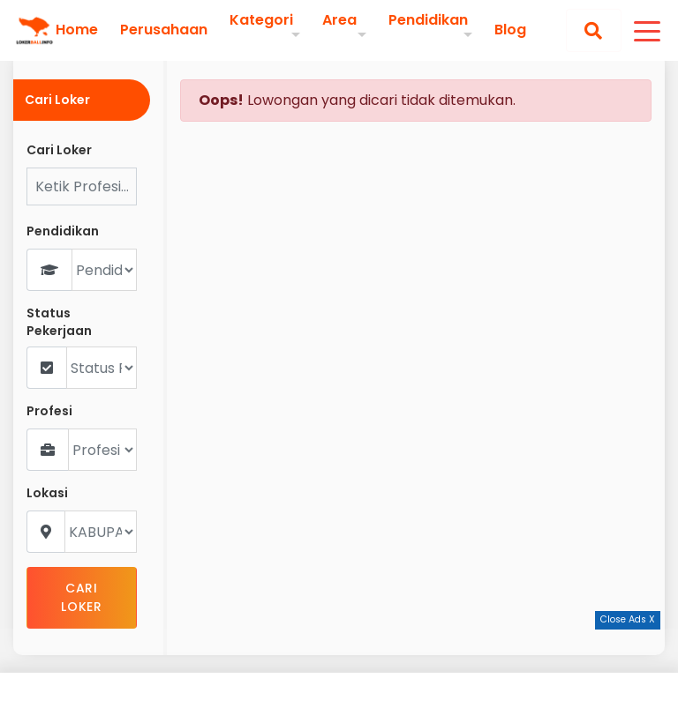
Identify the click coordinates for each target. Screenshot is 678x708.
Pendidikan (428, 20)
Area (339, 20)
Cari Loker (59, 150)
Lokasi (47, 493)
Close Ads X (627, 619)
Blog (510, 30)
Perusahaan (163, 30)
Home (77, 30)
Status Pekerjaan (59, 322)
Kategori (261, 20)
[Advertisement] (339, 668)
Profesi (49, 411)
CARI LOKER (81, 597)
